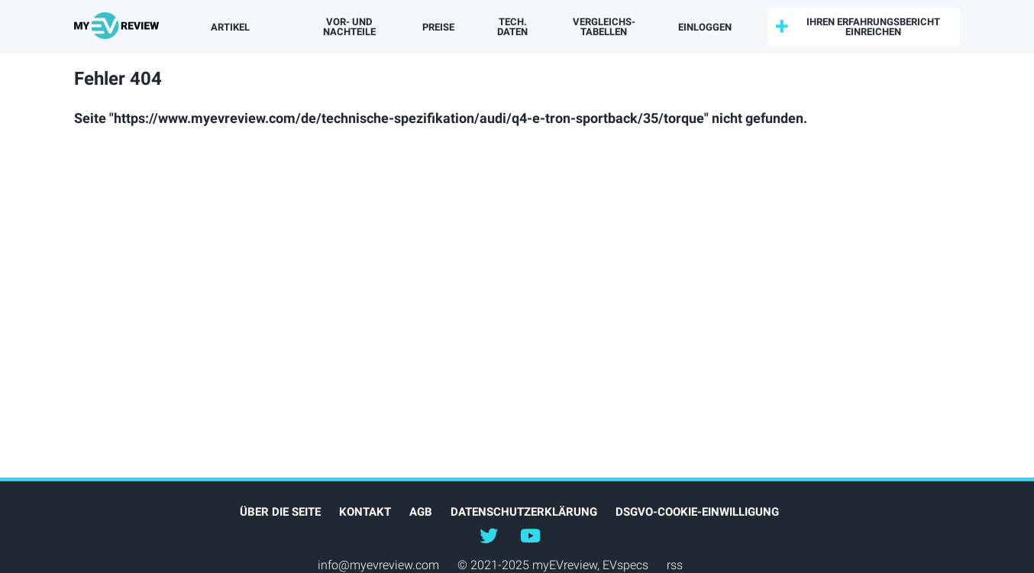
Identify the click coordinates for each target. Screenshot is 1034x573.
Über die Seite (280, 512)
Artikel (230, 27)
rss (675, 565)
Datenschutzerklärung (524, 512)
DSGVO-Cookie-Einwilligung (697, 512)
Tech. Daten (512, 26)
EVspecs (625, 565)
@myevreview (530, 534)
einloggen (705, 27)
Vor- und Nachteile (349, 26)
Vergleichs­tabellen (604, 26)
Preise (438, 27)
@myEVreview (488, 534)
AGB (420, 512)
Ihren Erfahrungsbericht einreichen (873, 26)
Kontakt (365, 512)
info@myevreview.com (378, 565)
